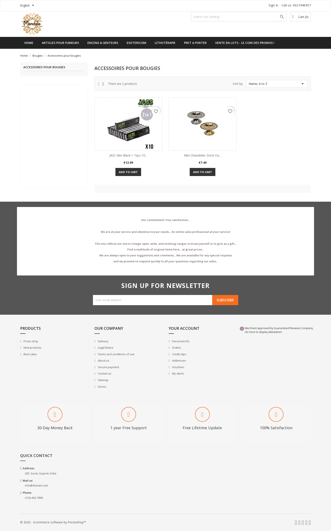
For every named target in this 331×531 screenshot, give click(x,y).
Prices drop (30, 341)
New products (32, 347)
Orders (176, 347)
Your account (184, 328)
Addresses (178, 360)
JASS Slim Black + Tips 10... (128, 155)
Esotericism (136, 43)
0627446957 (302, 5)
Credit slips (178, 354)
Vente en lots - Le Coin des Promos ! (244, 43)
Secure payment (108, 367)
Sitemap (102, 380)
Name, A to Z (277, 83)
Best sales (30, 354)
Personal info (180, 341)
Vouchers (177, 367)
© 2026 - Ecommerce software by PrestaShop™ (53, 522)
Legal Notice (105, 347)
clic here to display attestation (263, 332)
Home (28, 43)
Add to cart (128, 172)
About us (103, 360)
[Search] (239, 16)
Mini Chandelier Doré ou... (202, 155)
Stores (101, 386)
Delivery (102, 341)
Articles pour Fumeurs (60, 43)
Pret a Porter (195, 43)
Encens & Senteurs (102, 43)
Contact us (104, 373)
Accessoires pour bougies (44, 67)
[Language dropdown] (28, 5)
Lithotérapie (165, 43)
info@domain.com (36, 485)
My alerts (177, 373)
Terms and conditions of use (116, 354)
